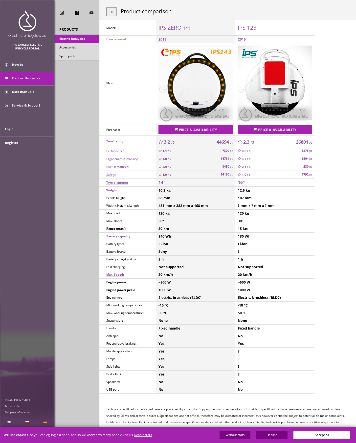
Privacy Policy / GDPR (17, 399)
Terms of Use (12, 406)
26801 (304, 141)
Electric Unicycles (72, 39)
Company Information (17, 412)
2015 (162, 38)
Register (11, 146)
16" (241, 181)
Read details (143, 435)
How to (14, 66)
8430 (227, 165)
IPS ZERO (174, 27)
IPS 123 (247, 27)
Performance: (115, 150)
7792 (307, 173)
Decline (272, 435)
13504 (306, 157)
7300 (227, 150)
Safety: (111, 173)
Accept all (322, 435)
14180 (227, 173)
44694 (225, 141)
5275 (307, 150)
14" (161, 181)
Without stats (235, 435)
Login (9, 133)
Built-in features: (117, 165)
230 (307, 165)
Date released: (116, 39)
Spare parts (67, 56)
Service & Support (22, 107)
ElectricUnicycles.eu (27, 24)
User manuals (19, 93)
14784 (227, 157)
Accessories (67, 48)
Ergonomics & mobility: (122, 157)
